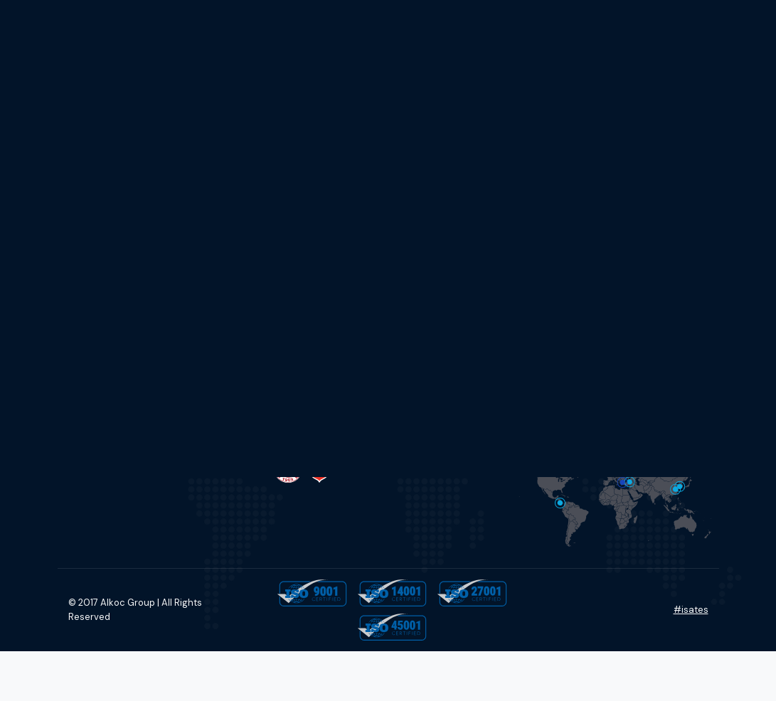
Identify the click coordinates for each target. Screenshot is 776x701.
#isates (691, 610)
